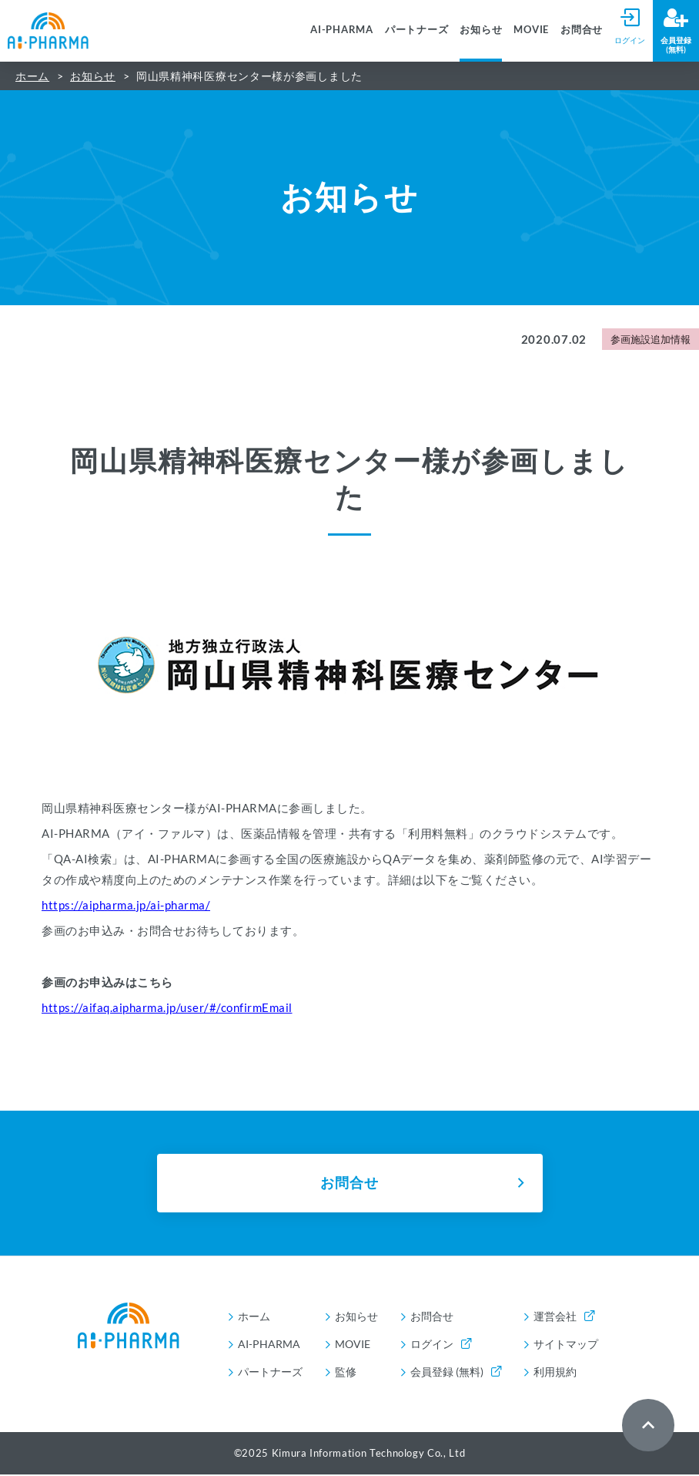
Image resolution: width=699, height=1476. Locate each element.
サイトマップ (565, 1345)
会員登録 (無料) (455, 1373)
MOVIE (531, 29)
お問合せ (581, 29)
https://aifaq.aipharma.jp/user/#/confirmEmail (167, 1007)
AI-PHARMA (341, 29)
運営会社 (563, 1317)
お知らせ (481, 29)
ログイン (440, 1345)
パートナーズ (417, 29)
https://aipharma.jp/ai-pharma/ (126, 905)
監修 (345, 1373)
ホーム (32, 75)
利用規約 (555, 1373)
